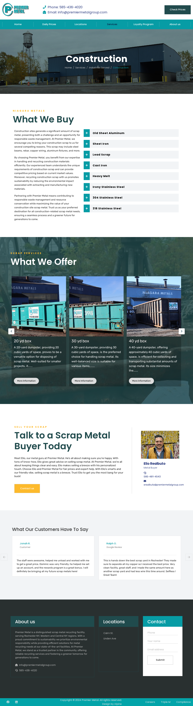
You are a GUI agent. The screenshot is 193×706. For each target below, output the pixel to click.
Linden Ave (109, 638)
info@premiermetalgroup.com (37, 665)
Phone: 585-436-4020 (65, 7)
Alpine (118, 704)
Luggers (21, 341)
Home (18, 24)
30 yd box (138, 341)
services (80, 67)
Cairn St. (108, 633)
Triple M (165, 702)
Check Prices (177, 9)
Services (112, 24)
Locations (81, 24)
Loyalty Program (143, 24)
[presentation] (11, 331)
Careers (150, 702)
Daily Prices (49, 24)
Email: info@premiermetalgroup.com (77, 12)
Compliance (183, 702)
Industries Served (99, 67)
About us (174, 24)
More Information (26, 380)
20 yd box (80, 341)
